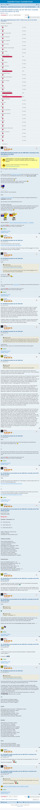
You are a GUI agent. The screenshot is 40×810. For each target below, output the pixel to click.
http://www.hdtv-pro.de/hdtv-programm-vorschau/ (11, 483)
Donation (6, 232)
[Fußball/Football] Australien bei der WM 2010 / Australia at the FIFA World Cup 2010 (19, 10)
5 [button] (35, 17)
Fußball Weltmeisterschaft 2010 (13, 166)
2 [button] (30, 17)
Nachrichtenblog (4, 231)
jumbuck (6, 13)
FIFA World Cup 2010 (15, 174)
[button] (39, 17)
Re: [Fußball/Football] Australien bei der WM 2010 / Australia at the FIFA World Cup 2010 (19, 755)
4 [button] (33, 17)
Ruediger (7, 225)
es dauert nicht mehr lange (6, 197)
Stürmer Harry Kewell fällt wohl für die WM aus (11, 245)
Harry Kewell (16, 284)
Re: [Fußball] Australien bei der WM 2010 (12, 240)
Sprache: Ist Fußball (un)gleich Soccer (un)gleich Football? (16, 786)
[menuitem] (8, 5)
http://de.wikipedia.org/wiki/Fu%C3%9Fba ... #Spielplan (21, 222)
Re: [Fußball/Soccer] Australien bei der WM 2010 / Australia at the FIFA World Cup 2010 (20, 473)
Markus (5, 252)
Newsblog (2, 232)
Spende (8, 231)
